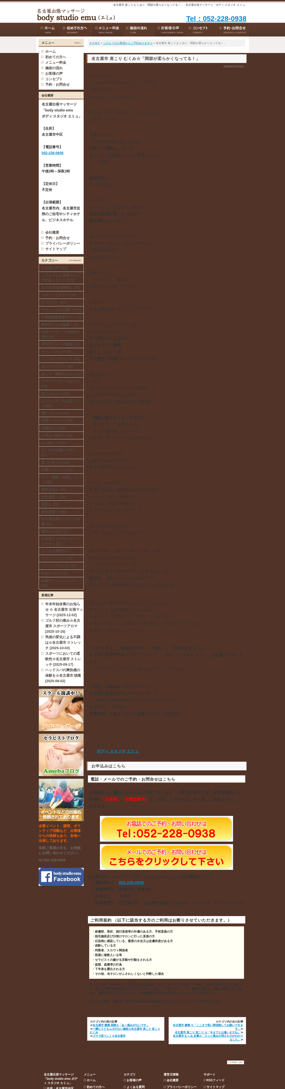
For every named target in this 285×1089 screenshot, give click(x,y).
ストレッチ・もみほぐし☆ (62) (60, 403)
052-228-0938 (131, 883)
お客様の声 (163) (54, 268)
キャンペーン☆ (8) (56, 352)
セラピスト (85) (53, 302)
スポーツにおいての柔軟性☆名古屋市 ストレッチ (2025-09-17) (63, 658)
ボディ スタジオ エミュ (118, 751)
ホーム (50, 51)
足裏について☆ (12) (57, 470)
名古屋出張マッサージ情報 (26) (60, 521)
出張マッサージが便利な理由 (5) (60, 334)
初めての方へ (96, 72)
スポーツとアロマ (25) (58, 295)
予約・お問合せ (57, 238)
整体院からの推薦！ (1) (59, 325)
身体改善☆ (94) (53, 512)
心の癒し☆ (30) (53, 443)
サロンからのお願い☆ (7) (61, 310)
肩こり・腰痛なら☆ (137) (61, 374)
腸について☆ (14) (55, 413)
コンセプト (94, 99)
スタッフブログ (137, 79)
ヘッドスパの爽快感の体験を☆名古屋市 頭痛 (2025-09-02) (63, 675)
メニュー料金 (96, 79)
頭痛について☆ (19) (57, 421)
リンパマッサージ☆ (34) (60, 359)
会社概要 (52, 232)
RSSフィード (216, 65)
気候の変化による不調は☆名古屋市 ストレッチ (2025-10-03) (63, 642)
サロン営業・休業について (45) (60, 479)
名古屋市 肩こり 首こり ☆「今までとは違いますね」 (207, 1032)
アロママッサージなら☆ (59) (60, 383)
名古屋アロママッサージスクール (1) (60, 541)
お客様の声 (94, 92)
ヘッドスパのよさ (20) (58, 566)
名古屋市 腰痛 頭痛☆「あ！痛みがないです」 (121, 1025)
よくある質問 (136, 72)
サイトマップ (55, 249)
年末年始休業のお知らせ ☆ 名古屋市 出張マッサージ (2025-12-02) (64, 609)
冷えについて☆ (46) (57, 366)
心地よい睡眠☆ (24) (57, 435)
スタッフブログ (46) (57, 558)
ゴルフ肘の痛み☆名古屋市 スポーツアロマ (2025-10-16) (62, 625)
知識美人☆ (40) (53, 428)
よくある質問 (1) (54, 551)
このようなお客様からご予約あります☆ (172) (60, 277)
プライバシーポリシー (62, 243)
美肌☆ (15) (50, 504)
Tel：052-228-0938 (216, 18)
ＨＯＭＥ (94, 42)
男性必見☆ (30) (53, 490)
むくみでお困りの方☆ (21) (58, 452)
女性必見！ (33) (53, 497)
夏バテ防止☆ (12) (55, 463)
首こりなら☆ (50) (55, 394)
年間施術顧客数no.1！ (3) (61, 317)
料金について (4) (54, 573)
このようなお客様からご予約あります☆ (128, 42)
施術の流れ (94, 86)
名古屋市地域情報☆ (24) (60, 288)
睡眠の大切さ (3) (54, 532)
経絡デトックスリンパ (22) (58, 583)
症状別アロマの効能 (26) (60, 344)
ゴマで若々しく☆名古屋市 (109, 1035)
